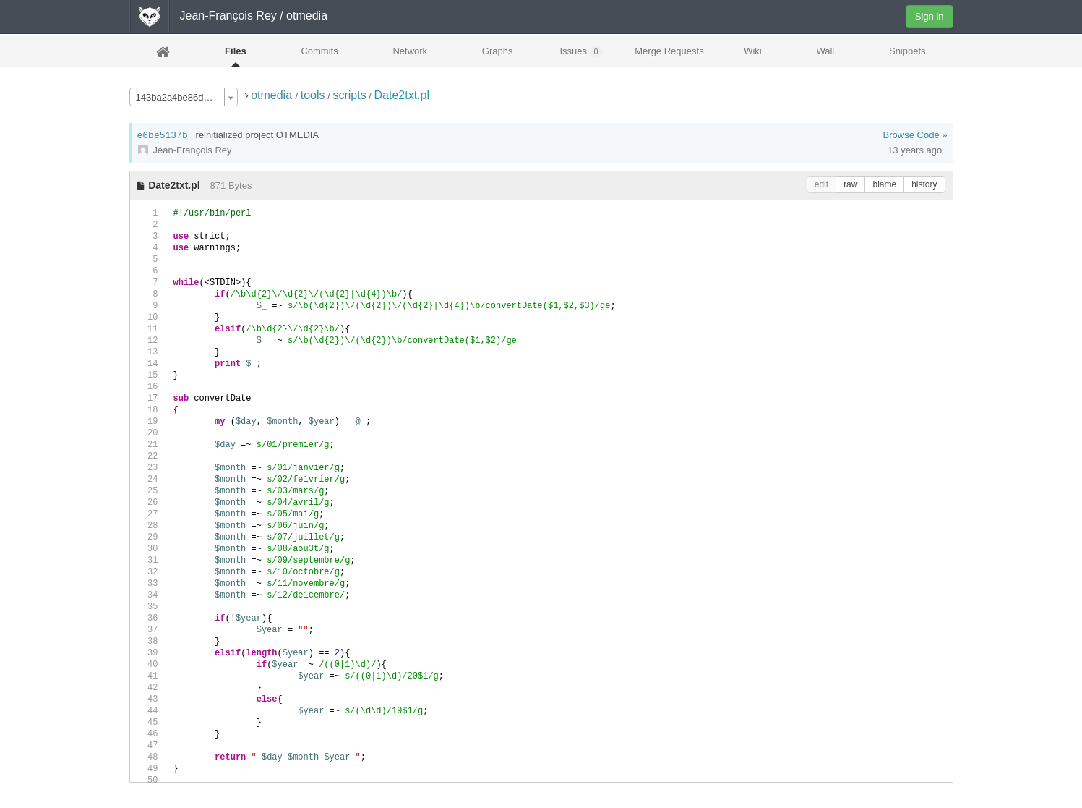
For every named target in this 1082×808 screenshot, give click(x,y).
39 (147, 652)
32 (147, 571)
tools (313, 95)
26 (147, 502)
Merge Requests (669, 55)
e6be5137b (162, 135)
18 (147, 409)
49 (147, 768)
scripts (349, 95)
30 (147, 548)
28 (147, 525)
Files (235, 51)
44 (147, 710)
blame (884, 184)
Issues (580, 51)
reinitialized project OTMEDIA (257, 134)
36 (147, 618)
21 (147, 444)
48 (147, 757)
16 (147, 386)
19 (147, 421)
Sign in (929, 16)
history (924, 184)
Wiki (753, 51)
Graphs (497, 51)
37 (147, 629)
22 (147, 456)
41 (147, 676)
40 (147, 664)
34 (147, 595)
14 (147, 363)
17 (147, 398)
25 (147, 490)
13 (147, 351)
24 (147, 479)
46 (147, 733)
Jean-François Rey (228, 15)
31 (147, 560)
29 (147, 537)
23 (147, 467)
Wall (825, 51)
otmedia (273, 95)
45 (147, 722)
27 (147, 514)
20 (147, 433)
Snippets (907, 51)
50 (147, 780)
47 (147, 745)
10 (147, 317)
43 (147, 699)
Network (409, 51)
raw (850, 184)
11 (147, 328)
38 (147, 641)
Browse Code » (915, 134)
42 (147, 687)
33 (147, 583)
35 (147, 606)
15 (147, 375)
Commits (319, 51)
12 (147, 340)
